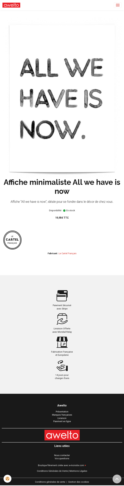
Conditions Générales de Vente (52, 471)
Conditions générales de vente (50, 482)
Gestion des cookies (78, 482)
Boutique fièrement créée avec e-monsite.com (61, 465)
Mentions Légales (78, 471)
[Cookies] (7, 479)
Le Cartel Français (68, 253)
